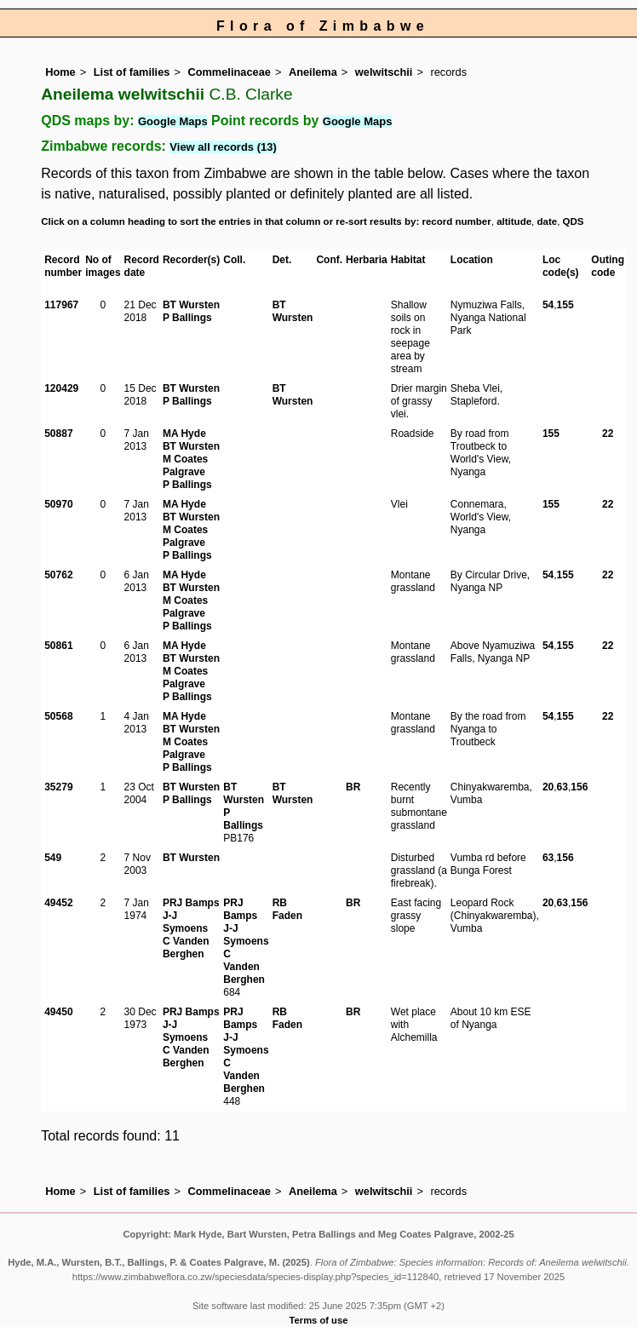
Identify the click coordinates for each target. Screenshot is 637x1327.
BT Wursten (191, 305)
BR (353, 787)
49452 (58, 903)
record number (456, 221)
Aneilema (313, 72)
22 (607, 433)
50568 (58, 716)
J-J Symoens (185, 922)
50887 (58, 433)
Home (60, 72)
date (547, 221)
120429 (61, 388)
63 (562, 787)
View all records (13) (223, 147)
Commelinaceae (228, 72)
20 (548, 787)
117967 (61, 305)
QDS (573, 221)
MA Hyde (184, 433)
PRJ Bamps (191, 903)
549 (52, 858)
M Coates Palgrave (185, 465)
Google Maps (173, 121)
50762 (58, 575)
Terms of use (319, 1320)
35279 (58, 787)
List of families (132, 72)
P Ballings (187, 318)
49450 (58, 1012)
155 (565, 305)
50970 (58, 504)
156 (579, 787)
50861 (58, 646)
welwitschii (384, 72)
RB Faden (287, 909)
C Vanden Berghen (186, 947)
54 (548, 305)
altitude (513, 221)
